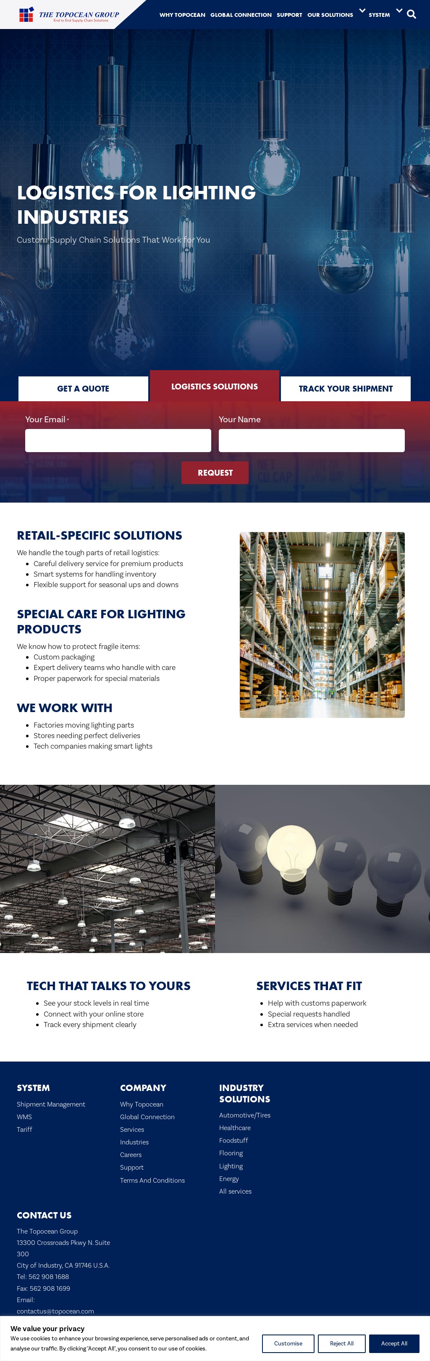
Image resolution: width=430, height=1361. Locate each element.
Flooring (231, 1153)
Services (132, 1129)
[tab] (83, 388)
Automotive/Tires (244, 1114)
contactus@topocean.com (55, 1310)
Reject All (342, 1343)
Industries (134, 1142)
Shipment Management (51, 1103)
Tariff (24, 1129)
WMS (24, 1116)
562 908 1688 (49, 1276)
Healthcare (235, 1127)
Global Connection (147, 1116)
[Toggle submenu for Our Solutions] (362, 10)
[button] (412, 15)
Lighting (231, 1165)
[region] (215, 1338)
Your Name (240, 419)
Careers (131, 1154)
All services (235, 1191)
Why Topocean (141, 1103)
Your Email (47, 419)
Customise (288, 1343)
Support (132, 1167)
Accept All (394, 1343)
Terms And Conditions (152, 1180)
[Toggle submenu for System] (399, 10)
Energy (229, 1178)
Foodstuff (233, 1140)
